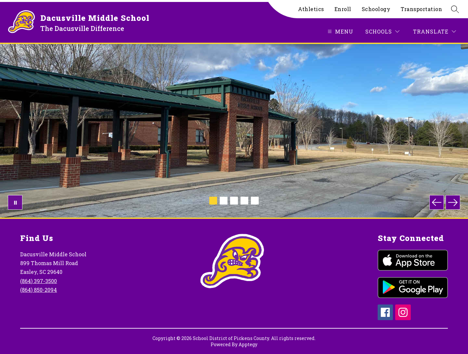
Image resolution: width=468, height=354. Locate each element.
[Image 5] (255, 201)
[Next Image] (453, 202)
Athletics (311, 9)
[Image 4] (244, 201)
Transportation (421, 9)
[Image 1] (213, 201)
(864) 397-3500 (38, 280)
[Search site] (455, 9)
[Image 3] (234, 201)
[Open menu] (339, 31)
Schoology (376, 9)
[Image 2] (224, 201)
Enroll (342, 9)
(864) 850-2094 (38, 289)
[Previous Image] (436, 202)
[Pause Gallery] (15, 202)
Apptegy (248, 344)
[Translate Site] (434, 31)
